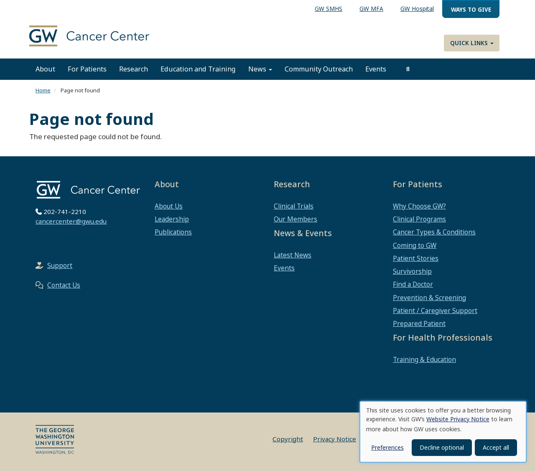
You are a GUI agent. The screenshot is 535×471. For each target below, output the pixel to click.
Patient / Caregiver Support (435, 310)
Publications (173, 232)
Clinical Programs (419, 219)
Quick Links (472, 43)
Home (43, 90)
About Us (169, 206)
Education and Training (198, 69)
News (260, 69)
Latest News (292, 255)
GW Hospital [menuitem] (417, 9)
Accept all (496, 447)
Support (59, 265)
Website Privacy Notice (457, 419)
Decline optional (442, 447)
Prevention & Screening (429, 297)
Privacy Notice (334, 439)
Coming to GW (414, 245)
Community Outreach (319, 69)
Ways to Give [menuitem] (471, 9)
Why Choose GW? (419, 206)
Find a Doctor (413, 284)
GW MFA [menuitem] (371, 9)
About (45, 69)
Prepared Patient (419, 323)
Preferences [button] (387, 447)
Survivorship (412, 271)
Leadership (172, 219)
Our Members (295, 219)
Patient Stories (415, 258)
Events (375, 69)
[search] (408, 69)
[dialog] (443, 432)
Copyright (288, 439)
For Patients (87, 69)
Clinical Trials (293, 206)
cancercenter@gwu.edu (71, 221)
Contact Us (63, 285)
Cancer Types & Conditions (434, 232)
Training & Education (424, 359)
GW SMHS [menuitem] (328, 9)
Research (133, 69)
